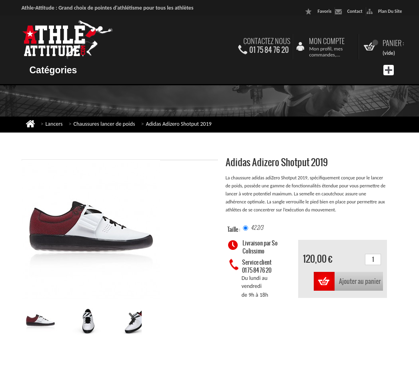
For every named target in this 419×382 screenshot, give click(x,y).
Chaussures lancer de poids (104, 124)
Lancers (53, 124)
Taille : (234, 229)
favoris (324, 11)
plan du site (390, 11)
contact (354, 11)
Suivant (132, 319)
